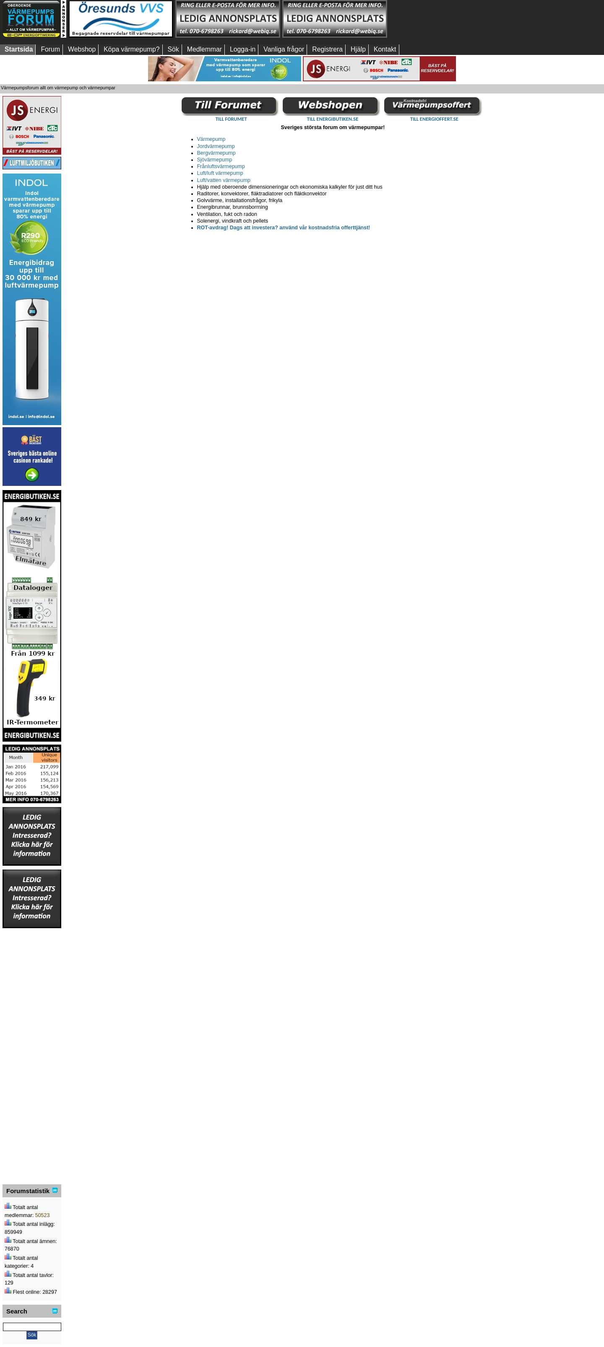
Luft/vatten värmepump (224, 180)
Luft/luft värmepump (220, 173)
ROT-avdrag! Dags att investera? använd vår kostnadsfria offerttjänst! (283, 228)
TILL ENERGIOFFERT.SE (434, 119)
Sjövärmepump (214, 160)
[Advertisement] (441, 19)
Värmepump (211, 139)
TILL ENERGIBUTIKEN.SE (332, 119)
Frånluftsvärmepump (221, 166)
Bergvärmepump (216, 153)
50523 (42, 1215)
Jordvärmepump (216, 146)
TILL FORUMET (231, 119)
